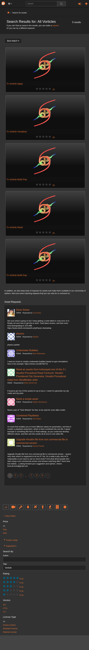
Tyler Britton (37, 419)
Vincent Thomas (38, 446)
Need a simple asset (27, 399)
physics (20, 333)
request (55, 26)
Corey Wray (37, 313)
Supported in (10, 545)
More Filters (10, 515)
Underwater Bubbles (27, 350)
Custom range (11, 539)
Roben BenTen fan (30, 383)
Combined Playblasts (27, 415)
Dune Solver (22, 309)
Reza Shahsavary (39, 353)
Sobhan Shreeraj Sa (40, 402)
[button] (10, 3)
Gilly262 (35, 337)
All (6, 507)
